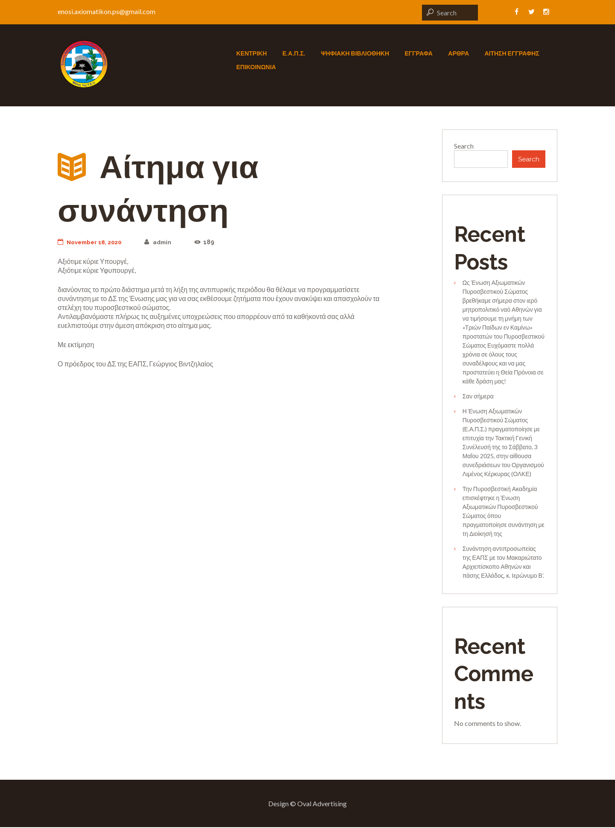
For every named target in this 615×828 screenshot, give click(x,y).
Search (464, 146)
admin (163, 242)
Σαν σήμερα (478, 397)
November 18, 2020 (92, 242)
